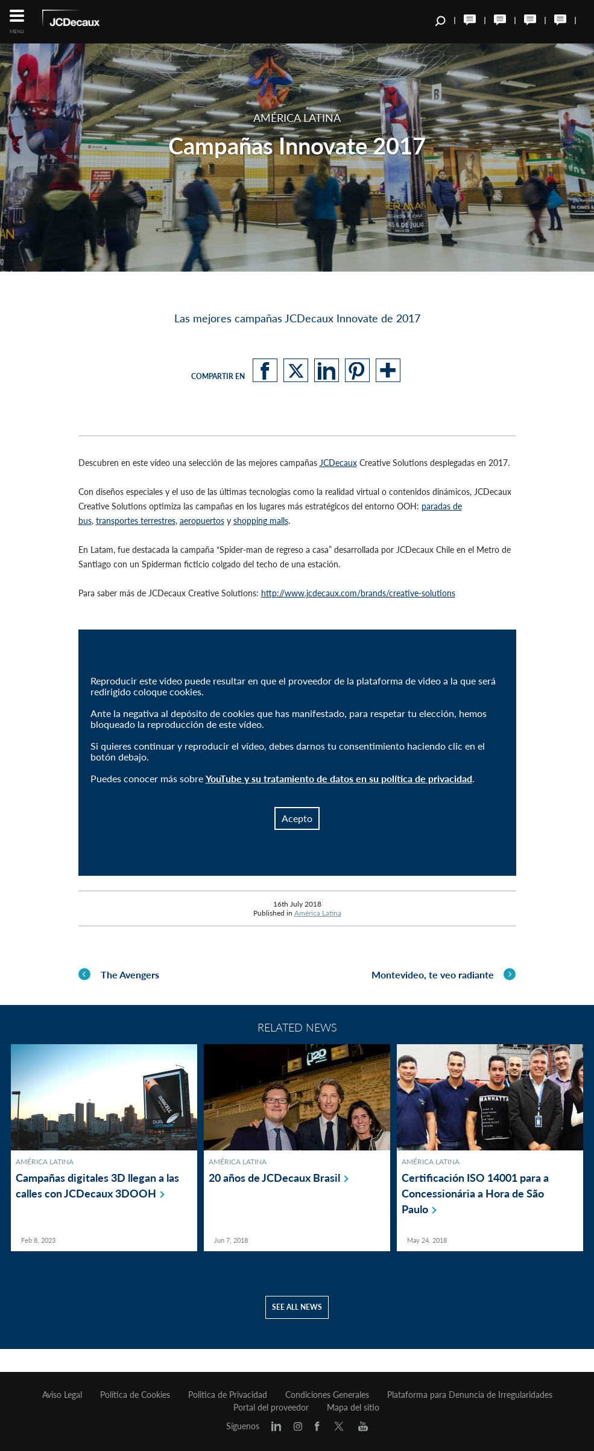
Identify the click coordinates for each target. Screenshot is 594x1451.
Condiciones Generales (327, 1395)
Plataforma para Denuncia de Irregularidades (469, 1395)
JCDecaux (338, 463)
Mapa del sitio (353, 1407)
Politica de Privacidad (227, 1395)
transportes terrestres (135, 520)
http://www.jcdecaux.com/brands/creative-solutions (358, 593)
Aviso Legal (62, 1395)
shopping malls (260, 520)
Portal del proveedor (271, 1407)
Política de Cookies (135, 1395)
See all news (297, 1330)
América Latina (317, 912)
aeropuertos (202, 520)
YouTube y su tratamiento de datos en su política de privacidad (339, 778)
